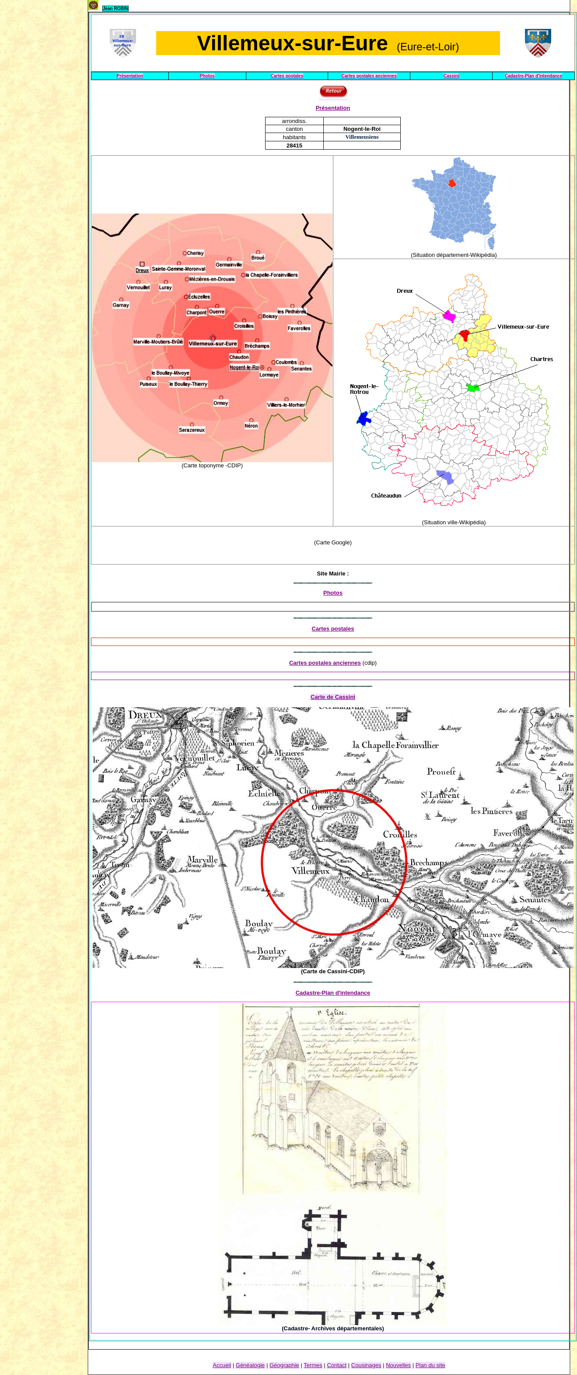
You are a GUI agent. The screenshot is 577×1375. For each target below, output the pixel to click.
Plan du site (430, 1365)
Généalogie (250, 1365)
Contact (336, 1365)
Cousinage (366, 1365)
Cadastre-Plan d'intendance (533, 76)
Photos (207, 76)
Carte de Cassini (333, 697)
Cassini (451, 76)
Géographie (284, 1365)
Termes (313, 1365)
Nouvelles (398, 1365)
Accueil (222, 1365)
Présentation (130, 76)
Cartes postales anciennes (369, 76)
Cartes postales (287, 76)
